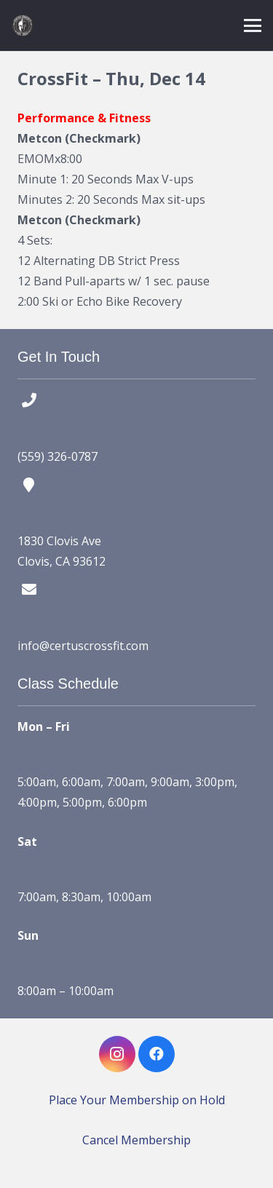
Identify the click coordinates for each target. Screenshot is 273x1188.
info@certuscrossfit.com (83, 646)
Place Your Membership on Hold (137, 1100)
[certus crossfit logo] (22, 25)
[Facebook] (156, 1054)
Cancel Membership (136, 1140)
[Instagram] (117, 1054)
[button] (252, 25)
